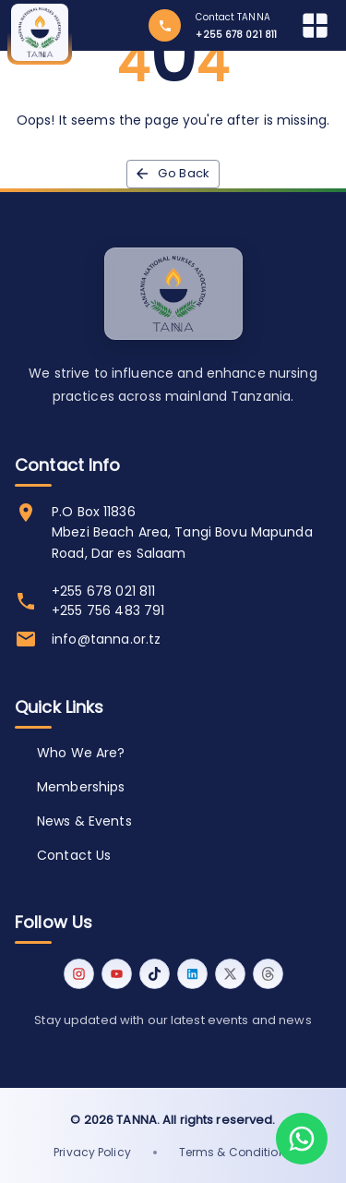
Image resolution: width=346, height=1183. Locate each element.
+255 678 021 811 (103, 591)
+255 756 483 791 (108, 610)
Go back (173, 174)
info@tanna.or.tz (106, 639)
